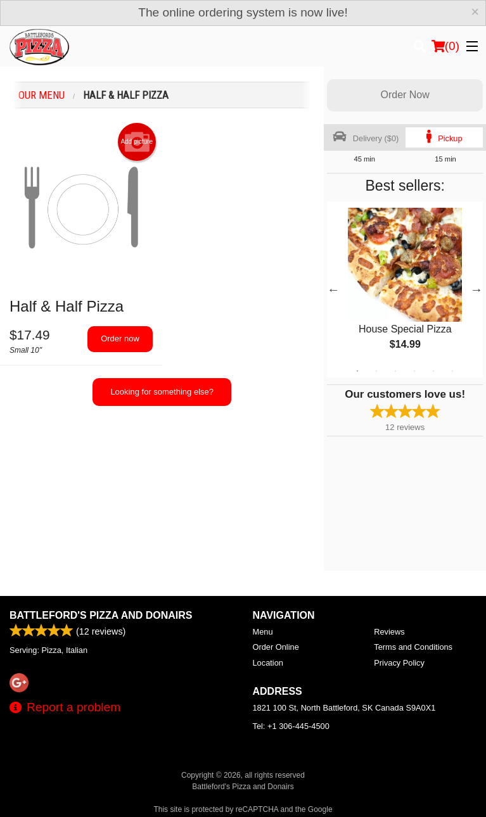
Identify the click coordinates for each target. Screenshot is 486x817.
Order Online (276, 647)
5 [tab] (433, 371)
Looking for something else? (162, 391)
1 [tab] (357, 371)
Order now (120, 338)
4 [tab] (414, 371)
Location (268, 663)
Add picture (136, 142)
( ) (445, 46)
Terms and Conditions (413, 647)
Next (476, 289)
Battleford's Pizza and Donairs (101, 615)
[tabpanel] (405, 289)
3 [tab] (395, 371)
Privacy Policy (399, 663)
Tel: (291, 726)
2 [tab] (376, 371)
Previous (333, 289)
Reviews (389, 631)
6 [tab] (452, 371)
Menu (263, 631)
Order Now (404, 94)
